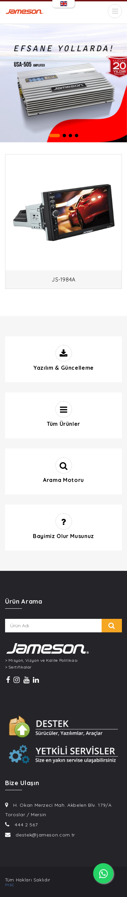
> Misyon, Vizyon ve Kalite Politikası (41, 660)
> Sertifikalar (18, 667)
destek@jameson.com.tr (45, 835)
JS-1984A (63, 279)
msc (9, 884)
